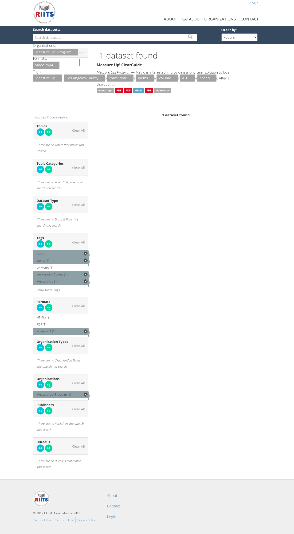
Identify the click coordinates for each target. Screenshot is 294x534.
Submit (190, 36)
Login (254, 2)
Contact (250, 19)
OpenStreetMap (59, 117)
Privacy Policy (86, 520)
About (170, 19)
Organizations (220, 19)
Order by (228, 29)
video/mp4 (105, 90)
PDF (119, 90)
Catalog (191, 19)
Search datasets (46, 29)
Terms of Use (42, 520)
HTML (138, 90)
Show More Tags (48, 290)
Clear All (78, 130)
